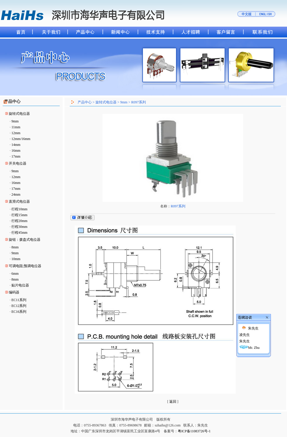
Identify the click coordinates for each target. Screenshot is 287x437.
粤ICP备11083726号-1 (194, 431)
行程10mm (19, 209)
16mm (15, 150)
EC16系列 (18, 312)
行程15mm (19, 215)
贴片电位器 (20, 285)
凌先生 (234, 306)
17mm (15, 156)
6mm (15, 274)
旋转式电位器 (19, 114)
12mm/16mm (20, 139)
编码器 (14, 292)
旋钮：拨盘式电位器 (24, 240)
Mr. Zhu (243, 319)
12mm (15, 133)
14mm (15, 145)
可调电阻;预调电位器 (25, 266)
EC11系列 (18, 300)
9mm (15, 121)
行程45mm (19, 233)
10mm (15, 259)
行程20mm (19, 221)
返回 (172, 402)
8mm (15, 247)
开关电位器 (17, 163)
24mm (15, 194)
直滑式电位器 (19, 201)
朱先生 (243, 300)
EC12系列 (18, 306)
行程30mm (19, 227)
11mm (15, 127)
